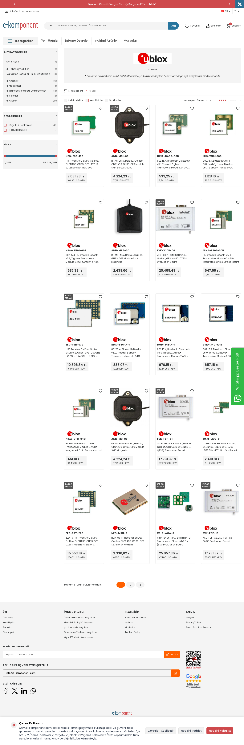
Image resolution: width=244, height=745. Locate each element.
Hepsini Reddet (191, 731)
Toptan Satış (132, 632)
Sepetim (7, 627)
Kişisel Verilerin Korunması (79, 637)
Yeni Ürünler (50, 41)
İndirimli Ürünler (106, 41)
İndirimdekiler (74, 100)
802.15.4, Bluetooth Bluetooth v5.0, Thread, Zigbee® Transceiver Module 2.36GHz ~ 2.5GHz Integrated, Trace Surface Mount (220, 353)
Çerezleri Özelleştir (161, 731)
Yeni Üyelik (9, 622)
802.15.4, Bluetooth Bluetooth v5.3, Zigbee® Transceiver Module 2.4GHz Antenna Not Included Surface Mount (82, 258)
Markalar (130, 41)
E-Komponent (73, 91)
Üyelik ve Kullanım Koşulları (79, 617)
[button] (14, 4)
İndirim (129, 622)
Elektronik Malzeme (135, 617)
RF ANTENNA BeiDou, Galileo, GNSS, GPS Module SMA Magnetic (127, 258)
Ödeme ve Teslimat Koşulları (80, 632)
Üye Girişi (8, 617)
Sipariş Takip (193, 622)
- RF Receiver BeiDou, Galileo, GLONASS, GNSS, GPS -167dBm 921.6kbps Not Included (83, 164)
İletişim (190, 617)
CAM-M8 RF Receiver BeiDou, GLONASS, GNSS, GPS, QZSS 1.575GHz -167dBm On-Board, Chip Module (220, 447)
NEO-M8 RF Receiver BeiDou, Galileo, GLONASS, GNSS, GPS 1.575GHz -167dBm (127, 541)
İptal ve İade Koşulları (76, 627)
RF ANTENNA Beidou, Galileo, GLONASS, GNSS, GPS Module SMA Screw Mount (127, 164)
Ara (173, 26)
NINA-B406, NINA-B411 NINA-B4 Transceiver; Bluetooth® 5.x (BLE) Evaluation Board (174, 541)
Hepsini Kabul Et (220, 731)
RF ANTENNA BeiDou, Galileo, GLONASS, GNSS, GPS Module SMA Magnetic (127, 447)
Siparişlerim (9, 632)
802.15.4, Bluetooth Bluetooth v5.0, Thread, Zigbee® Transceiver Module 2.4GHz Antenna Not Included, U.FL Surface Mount (127, 353)
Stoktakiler (113, 100)
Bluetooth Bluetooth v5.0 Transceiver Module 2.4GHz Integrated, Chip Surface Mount (221, 258)
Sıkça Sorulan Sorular (198, 627)
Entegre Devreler (76, 41)
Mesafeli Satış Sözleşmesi (78, 622)
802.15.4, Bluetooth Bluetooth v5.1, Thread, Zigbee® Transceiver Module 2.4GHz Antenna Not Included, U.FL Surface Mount (173, 164)
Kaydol (172, 654)
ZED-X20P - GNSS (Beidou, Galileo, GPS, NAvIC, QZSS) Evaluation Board (172, 258)
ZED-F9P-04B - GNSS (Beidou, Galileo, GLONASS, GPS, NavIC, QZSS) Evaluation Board (174, 447)
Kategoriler (20, 41)
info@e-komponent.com (22, 11)
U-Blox (92, 90)
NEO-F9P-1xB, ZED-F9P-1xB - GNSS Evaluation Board (218, 539)
